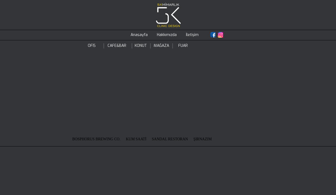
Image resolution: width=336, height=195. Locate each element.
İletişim (192, 34)
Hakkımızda (167, 34)
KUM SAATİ (136, 139)
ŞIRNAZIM (202, 139)
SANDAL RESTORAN (170, 139)
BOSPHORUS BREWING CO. (96, 139)
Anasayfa (139, 34)
